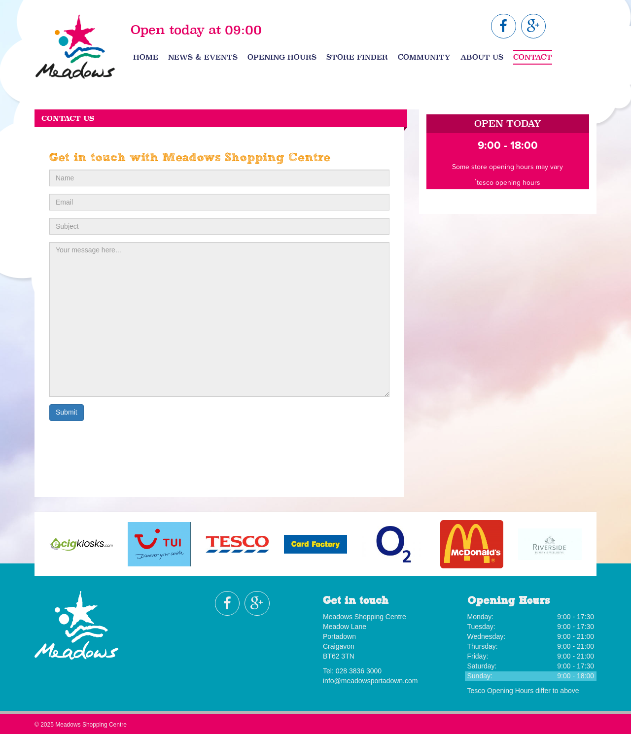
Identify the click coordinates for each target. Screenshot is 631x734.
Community (424, 57)
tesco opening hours (508, 182)
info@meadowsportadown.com (370, 681)
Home (145, 57)
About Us (481, 57)
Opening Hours (281, 57)
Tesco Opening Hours (500, 691)
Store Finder (357, 57)
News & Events (203, 57)
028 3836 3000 (359, 671)
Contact (532, 57)
